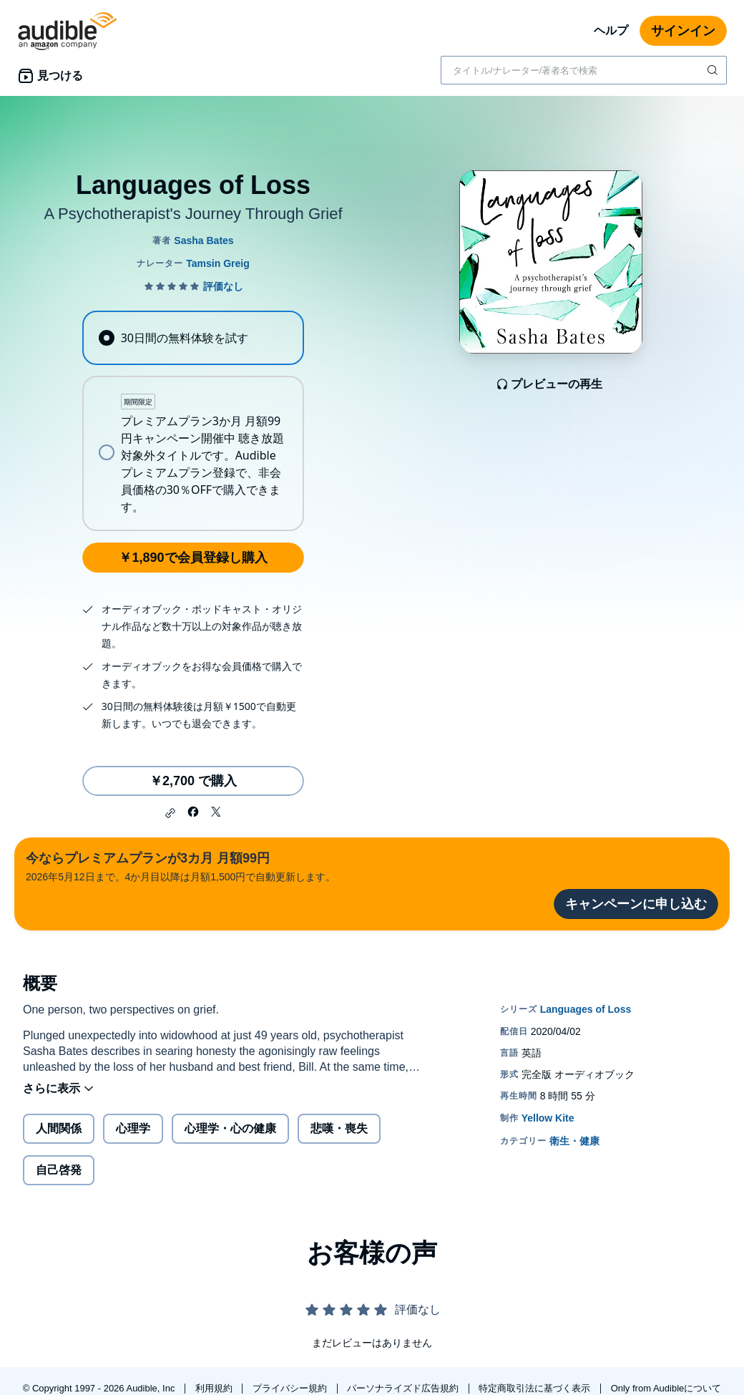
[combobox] (584, 70)
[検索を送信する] (714, 70)
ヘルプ (611, 30)
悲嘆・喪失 (339, 1128)
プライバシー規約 (291, 1388)
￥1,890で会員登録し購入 (193, 557)
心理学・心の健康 (230, 1128)
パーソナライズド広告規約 (404, 1388)
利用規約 (215, 1388)
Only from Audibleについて (666, 1388)
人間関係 (59, 1128)
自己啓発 (59, 1170)
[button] (170, 813)
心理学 (133, 1128)
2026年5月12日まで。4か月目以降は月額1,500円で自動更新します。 (181, 866)
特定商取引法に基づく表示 (536, 1388)
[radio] (192, 338)
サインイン (683, 31)
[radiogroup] (192, 421)
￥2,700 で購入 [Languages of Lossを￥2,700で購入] (193, 781)
